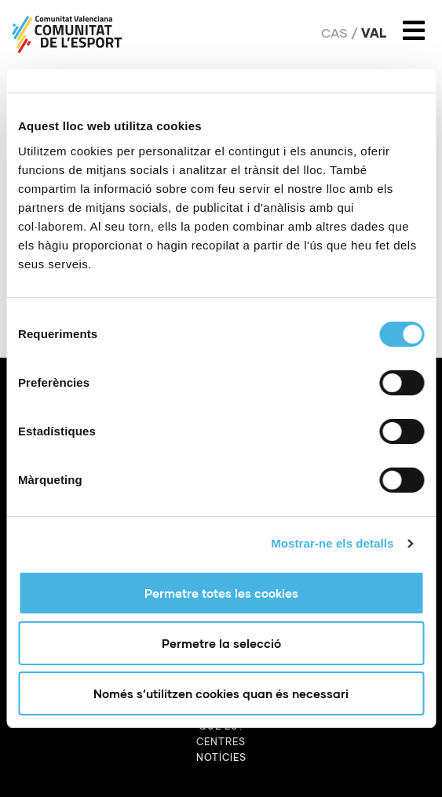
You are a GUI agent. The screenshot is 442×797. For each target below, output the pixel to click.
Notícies (221, 757)
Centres (221, 742)
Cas (334, 33)
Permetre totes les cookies (221, 593)
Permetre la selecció (221, 643)
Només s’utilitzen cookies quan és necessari (221, 693)
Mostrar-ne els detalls (332, 543)
